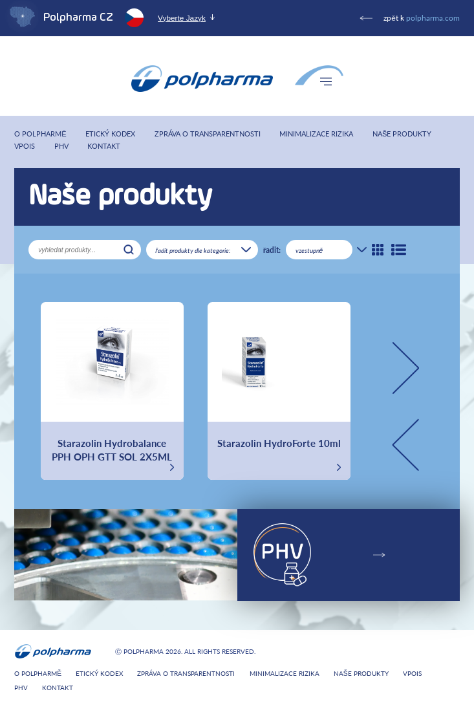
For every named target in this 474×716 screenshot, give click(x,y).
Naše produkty (401, 133)
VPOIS (24, 145)
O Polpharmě (40, 133)
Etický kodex (110, 133)
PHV (61, 145)
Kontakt (103, 145)
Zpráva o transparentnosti (208, 133)
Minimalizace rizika (316, 133)
